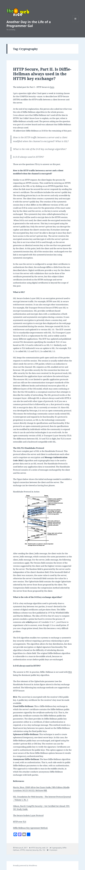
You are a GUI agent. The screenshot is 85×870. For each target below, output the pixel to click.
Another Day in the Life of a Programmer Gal (29, 24)
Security (38, 848)
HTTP (33, 848)
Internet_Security (32, 850)
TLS (44, 850)
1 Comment (53, 850)
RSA (70, 672)
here (52, 87)
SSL (40, 850)
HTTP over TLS (19, 821)
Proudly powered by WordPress (25, 865)
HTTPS (22, 850)
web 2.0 (45, 848)
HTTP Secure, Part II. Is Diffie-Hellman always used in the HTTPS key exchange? (42, 73)
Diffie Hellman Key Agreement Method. (30, 828)
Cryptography (56, 848)
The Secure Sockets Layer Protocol (28, 815)
